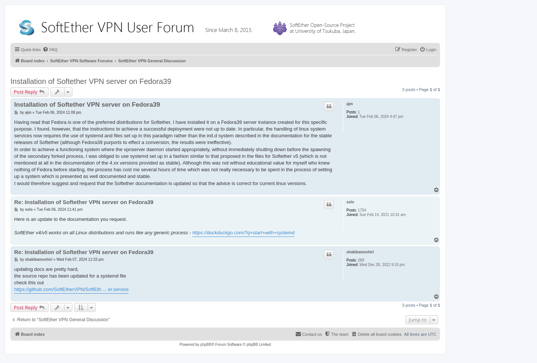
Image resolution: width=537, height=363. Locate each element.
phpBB (205, 344)
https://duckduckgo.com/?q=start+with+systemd (243, 232)
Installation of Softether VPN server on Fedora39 (90, 81)
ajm (349, 104)
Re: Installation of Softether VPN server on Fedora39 (83, 202)
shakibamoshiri (360, 252)
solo (350, 202)
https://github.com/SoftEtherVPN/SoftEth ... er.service (71, 289)
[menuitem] (50, 49)
